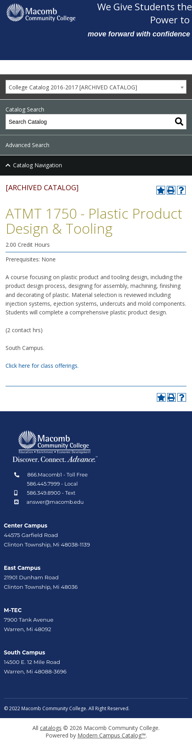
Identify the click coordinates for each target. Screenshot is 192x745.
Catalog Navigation (37, 165)
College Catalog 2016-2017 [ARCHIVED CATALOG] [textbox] (73, 87)
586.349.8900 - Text (51, 493)
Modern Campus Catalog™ (111, 735)
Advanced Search (27, 145)
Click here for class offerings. (42, 365)
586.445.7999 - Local (52, 484)
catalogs (51, 728)
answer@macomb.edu (55, 502)
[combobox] (96, 87)
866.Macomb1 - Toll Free (57, 475)
